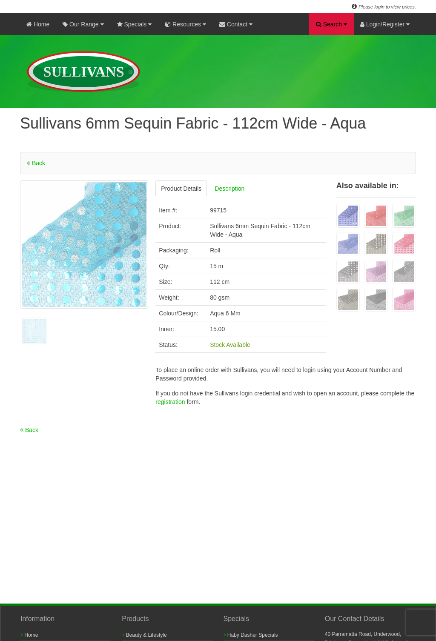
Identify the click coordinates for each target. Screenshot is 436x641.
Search (331, 24)
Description (229, 188)
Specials (134, 24)
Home (37, 24)
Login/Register (385, 24)
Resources (185, 24)
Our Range (83, 24)
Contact (235, 24)
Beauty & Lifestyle (144, 635)
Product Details (181, 188)
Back (36, 163)
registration (170, 401)
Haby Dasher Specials (251, 635)
